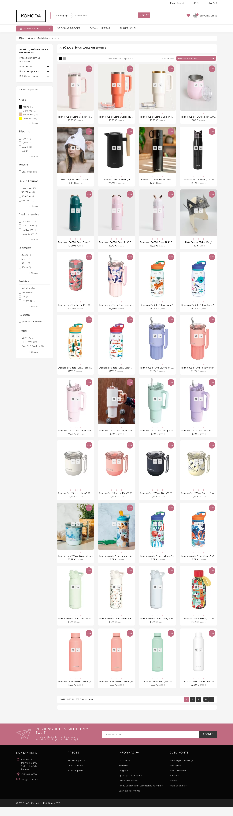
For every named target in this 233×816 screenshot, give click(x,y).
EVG (58, 812)
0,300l (27, 147)
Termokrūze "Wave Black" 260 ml (158, 499)
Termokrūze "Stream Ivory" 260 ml (76, 499)
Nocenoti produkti (77, 769)
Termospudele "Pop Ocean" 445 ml (199, 562)
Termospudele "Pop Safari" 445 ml (117, 562)
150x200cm (29, 234)
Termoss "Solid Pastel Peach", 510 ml (77, 689)
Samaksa (123, 774)
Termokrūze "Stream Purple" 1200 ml (201, 435)
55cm (26, 263)
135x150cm (29, 229)
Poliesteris (29, 292)
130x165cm (29, 221)
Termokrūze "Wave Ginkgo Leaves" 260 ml (81, 562)
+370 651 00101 (29, 783)
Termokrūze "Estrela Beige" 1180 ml (159, 117)
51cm (26, 259)
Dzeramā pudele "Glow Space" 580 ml (201, 308)
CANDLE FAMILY (33, 346)
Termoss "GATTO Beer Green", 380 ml (78, 244)
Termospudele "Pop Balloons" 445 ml (160, 562)
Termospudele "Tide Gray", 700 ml (158, 626)
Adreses (174, 784)
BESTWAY (29, 342)
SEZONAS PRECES (68, 28)
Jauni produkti (75, 774)
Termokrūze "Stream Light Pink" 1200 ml (121, 435)
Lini (25, 296)
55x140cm (28, 200)
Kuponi (174, 789)
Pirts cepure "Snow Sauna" (75, 181)
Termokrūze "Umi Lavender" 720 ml (159, 371)
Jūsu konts (179, 761)
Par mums (124, 769)
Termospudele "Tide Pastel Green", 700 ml (80, 626)
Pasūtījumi (175, 774)
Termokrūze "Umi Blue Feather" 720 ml (120, 308)
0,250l (26, 138)
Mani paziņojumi (179, 794)
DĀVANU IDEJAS (100, 28)
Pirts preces (25, 66)
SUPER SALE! (128, 28)
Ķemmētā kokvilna (33, 321)
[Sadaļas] (62, 15)
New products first (196, 58)
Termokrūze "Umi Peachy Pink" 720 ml (202, 371)
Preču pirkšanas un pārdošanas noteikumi (141, 794)
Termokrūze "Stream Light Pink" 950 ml (79, 435)
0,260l (26, 142)
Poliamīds (28, 300)
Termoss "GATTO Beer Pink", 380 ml (118, 244)
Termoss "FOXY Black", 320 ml (198, 181)
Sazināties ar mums (129, 799)
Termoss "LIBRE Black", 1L (116, 181)
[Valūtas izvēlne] (191, 3)
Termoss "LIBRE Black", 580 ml (157, 181)
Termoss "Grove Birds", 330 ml (198, 626)
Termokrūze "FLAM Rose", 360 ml (199, 117)
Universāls (29, 171)
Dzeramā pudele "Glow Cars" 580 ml (118, 371)
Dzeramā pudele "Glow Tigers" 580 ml (160, 308)
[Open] (20, 28)
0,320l (26, 151)
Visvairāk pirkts (75, 779)
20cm (26, 255)
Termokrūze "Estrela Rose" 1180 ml (77, 117)
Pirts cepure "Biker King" (198, 244)
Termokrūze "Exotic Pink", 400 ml (76, 308)
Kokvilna (28, 288)
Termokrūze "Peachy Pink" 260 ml (117, 499)
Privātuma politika (128, 789)
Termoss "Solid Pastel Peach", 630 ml (119, 689)
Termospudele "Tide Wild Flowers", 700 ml (121, 626)
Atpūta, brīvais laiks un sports (33, 51)
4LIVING (28, 338)
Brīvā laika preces (28, 76)
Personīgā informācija (181, 769)
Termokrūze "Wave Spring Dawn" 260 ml (203, 499)
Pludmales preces (29, 71)
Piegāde (123, 779)
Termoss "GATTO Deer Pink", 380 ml (159, 244)
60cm (26, 267)
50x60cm (28, 196)
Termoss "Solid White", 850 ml (198, 689)
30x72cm (28, 192)
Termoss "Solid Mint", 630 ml (157, 689)
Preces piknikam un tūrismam (30, 60)
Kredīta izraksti (178, 779)
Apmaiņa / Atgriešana (130, 784)
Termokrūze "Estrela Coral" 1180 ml (117, 117)
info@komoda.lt (29, 788)
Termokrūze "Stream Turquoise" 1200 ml (161, 435)
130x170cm (29, 225)
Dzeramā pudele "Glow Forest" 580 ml (78, 371)
